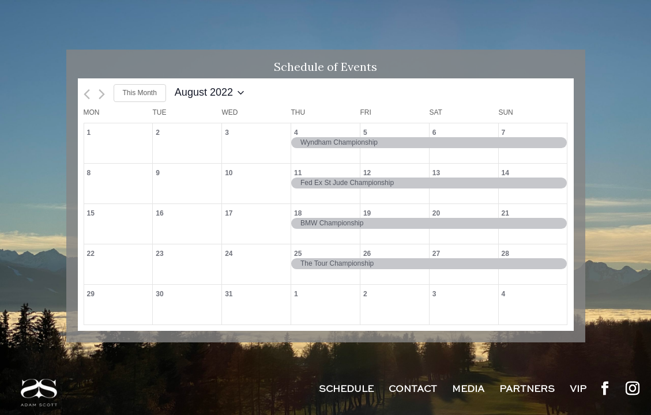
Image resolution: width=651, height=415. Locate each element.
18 (298, 213)
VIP (578, 390)
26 (367, 254)
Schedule (346, 390)
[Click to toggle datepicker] (209, 92)
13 (436, 173)
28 (505, 254)
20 (436, 213)
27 (436, 254)
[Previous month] (87, 94)
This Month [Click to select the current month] (140, 93)
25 (298, 254)
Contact (413, 390)
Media (468, 390)
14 (505, 173)
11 (298, 173)
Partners (527, 390)
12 (367, 173)
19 (367, 213)
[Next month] (102, 94)
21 (505, 213)
